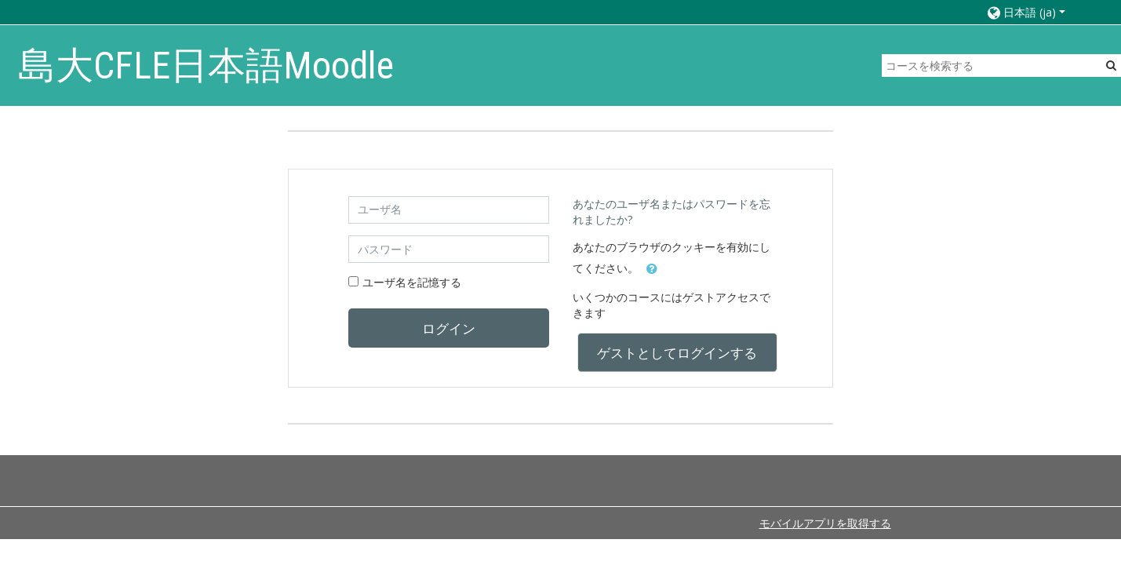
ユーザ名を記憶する (411, 282)
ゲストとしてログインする (677, 352)
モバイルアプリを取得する (825, 523)
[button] (1038, 12)
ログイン (448, 328)
